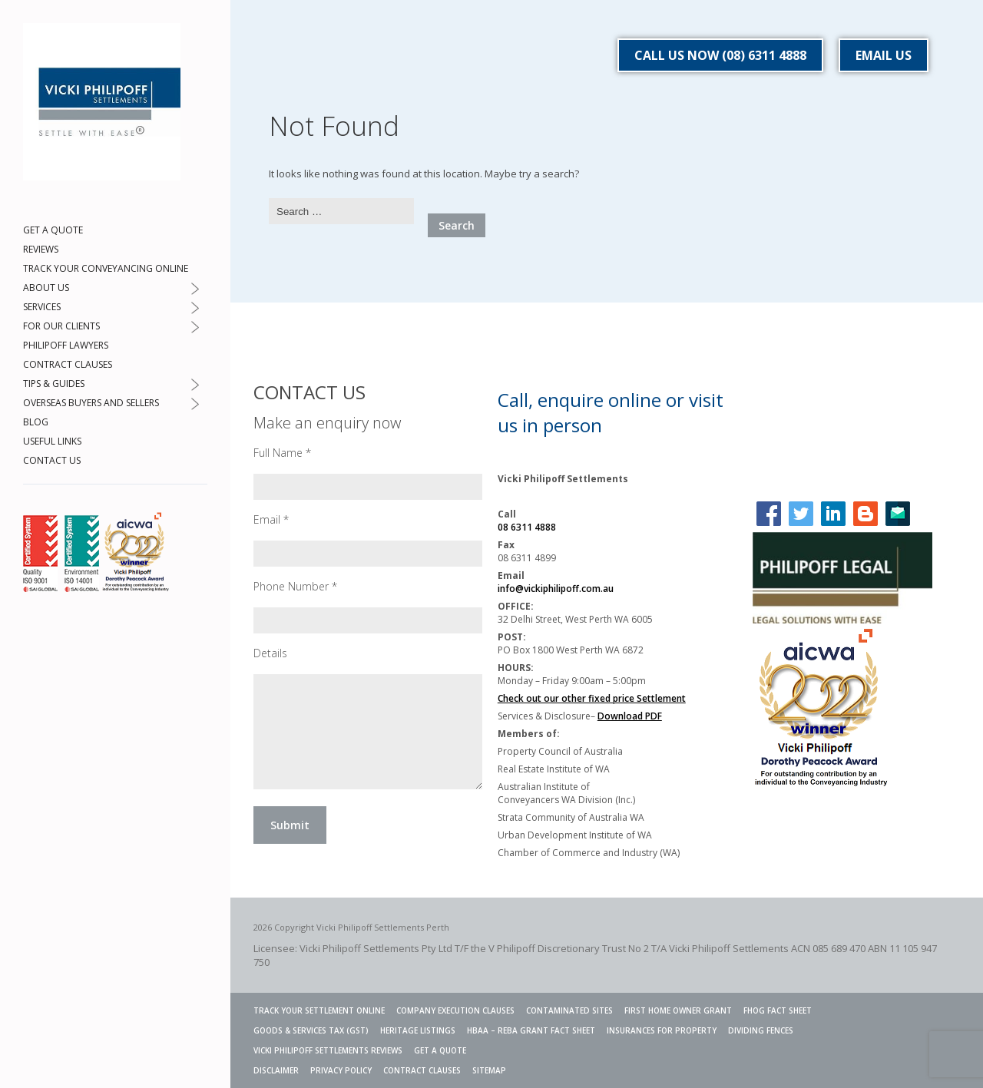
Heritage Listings (417, 1030)
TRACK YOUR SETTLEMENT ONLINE (319, 1010)
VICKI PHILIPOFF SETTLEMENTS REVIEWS (327, 1050)
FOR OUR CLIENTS (61, 325)
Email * (271, 519)
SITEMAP (489, 1070)
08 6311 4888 (527, 527)
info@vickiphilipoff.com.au (556, 588)
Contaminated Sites (569, 1010)
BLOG (35, 421)
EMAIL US (884, 55)
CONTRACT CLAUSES (67, 364)
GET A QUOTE (53, 229)
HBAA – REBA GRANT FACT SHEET (531, 1030)
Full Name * (282, 452)
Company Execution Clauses (455, 1010)
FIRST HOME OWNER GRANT (678, 1010)
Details (270, 653)
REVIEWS (40, 249)
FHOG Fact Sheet (777, 1010)
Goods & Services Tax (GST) (311, 1030)
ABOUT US (46, 287)
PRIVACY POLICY (341, 1070)
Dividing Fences (760, 1030)
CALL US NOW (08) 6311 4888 (720, 55)
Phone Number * (295, 586)
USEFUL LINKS (52, 441)
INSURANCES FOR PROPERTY (662, 1030)
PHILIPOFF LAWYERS (65, 345)
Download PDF (629, 716)
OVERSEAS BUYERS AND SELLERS (91, 402)
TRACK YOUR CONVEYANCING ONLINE (105, 268)
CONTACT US (52, 460)
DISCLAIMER (276, 1070)
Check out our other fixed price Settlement (592, 698)
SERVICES (42, 306)
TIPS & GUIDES (53, 383)
